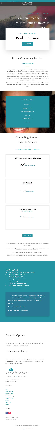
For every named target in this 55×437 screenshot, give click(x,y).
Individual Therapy (10, 396)
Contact (7, 404)
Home (7, 389)
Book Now (27, 44)
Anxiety (7, 400)
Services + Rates (9, 393)
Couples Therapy (9, 398)
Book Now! (27, 236)
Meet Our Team (9, 391)
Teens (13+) (8, 402)
